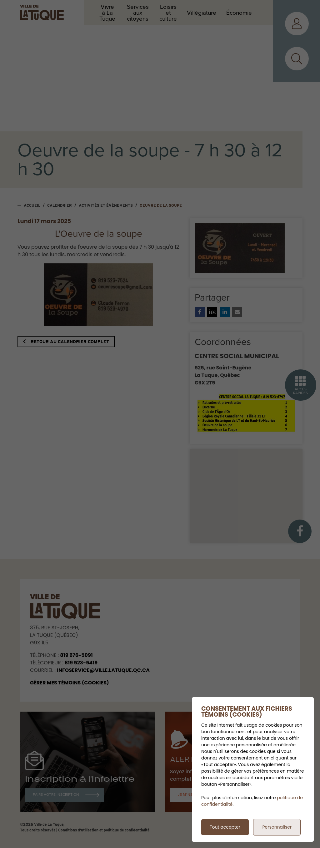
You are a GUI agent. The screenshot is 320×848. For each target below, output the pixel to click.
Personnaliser (277, 827)
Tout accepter (225, 827)
